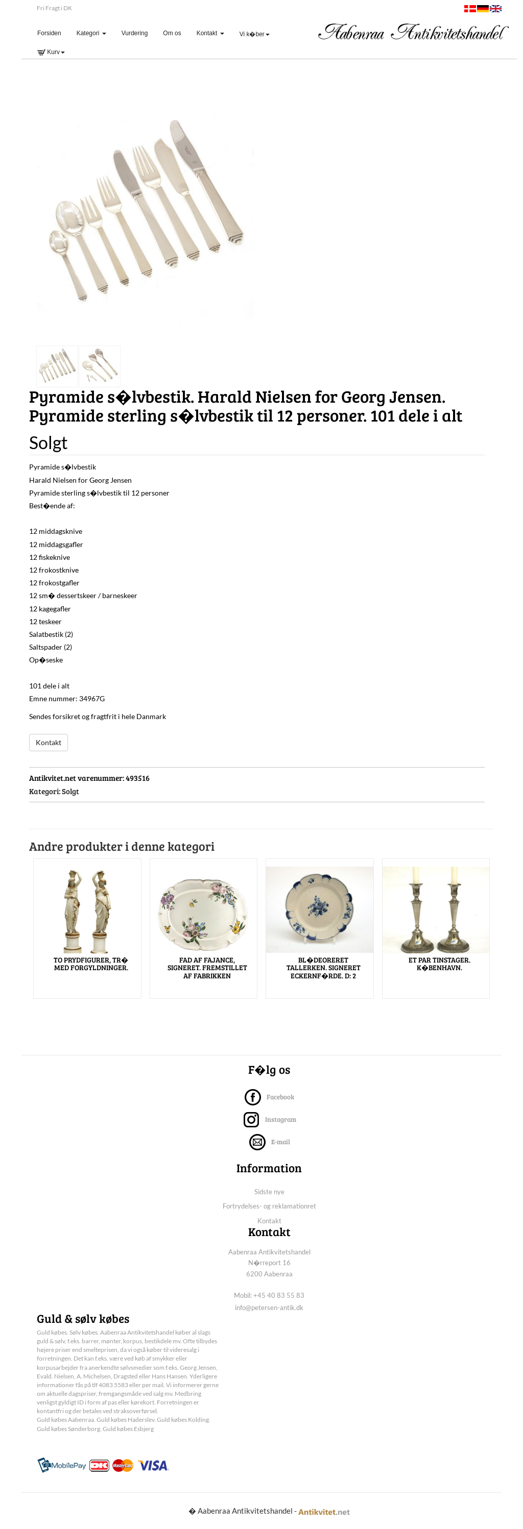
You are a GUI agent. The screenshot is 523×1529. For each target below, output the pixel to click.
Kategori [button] (91, 33)
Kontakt (48, 742)
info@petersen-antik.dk (269, 1307)
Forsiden (53, 33)
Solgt (70, 791)
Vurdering (135, 33)
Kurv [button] (51, 52)
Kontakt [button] (210, 33)
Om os (172, 33)
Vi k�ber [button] (255, 34)
